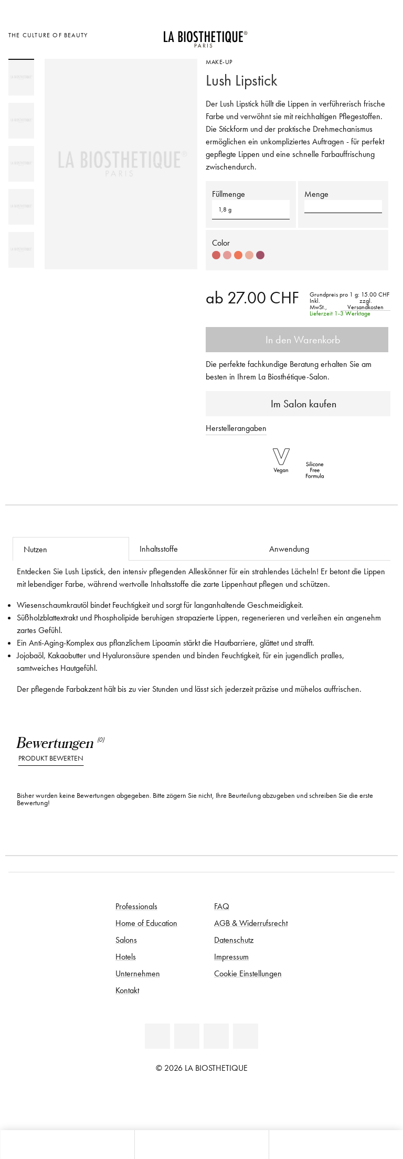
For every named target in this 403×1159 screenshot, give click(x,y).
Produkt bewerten (50, 758)
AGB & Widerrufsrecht (251, 923)
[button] (343, 206)
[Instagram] (245, 1036)
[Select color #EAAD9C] (249, 255)
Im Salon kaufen (298, 403)
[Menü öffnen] (201, 1144)
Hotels (125, 956)
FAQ (221, 906)
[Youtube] (216, 1036)
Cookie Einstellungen (248, 973)
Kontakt (127, 990)
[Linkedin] (157, 1036)
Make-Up (219, 62)
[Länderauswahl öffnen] (331, 33)
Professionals (136, 906)
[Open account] (358, 33)
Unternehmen (137, 973)
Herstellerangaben (236, 428)
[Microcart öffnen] (383, 33)
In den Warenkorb (297, 339)
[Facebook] (186, 1036)
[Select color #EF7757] (238, 255)
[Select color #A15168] (260, 255)
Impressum (231, 956)
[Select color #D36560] (216, 255)
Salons (126, 939)
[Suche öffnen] (336, 1144)
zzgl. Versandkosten (365, 304)
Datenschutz (233, 939)
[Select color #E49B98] (227, 255)
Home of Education (146, 923)
